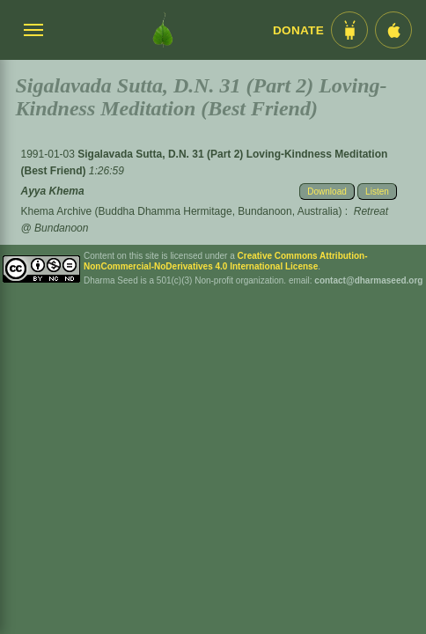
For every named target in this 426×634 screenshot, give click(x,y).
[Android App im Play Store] (349, 29)
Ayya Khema (52, 191)
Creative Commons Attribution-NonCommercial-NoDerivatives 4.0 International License (226, 261)
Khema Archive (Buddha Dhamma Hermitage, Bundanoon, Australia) (181, 211)
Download (326, 191)
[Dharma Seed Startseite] (163, 30)
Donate (298, 30)
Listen (377, 191)
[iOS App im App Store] (393, 29)
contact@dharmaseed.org (368, 280)
